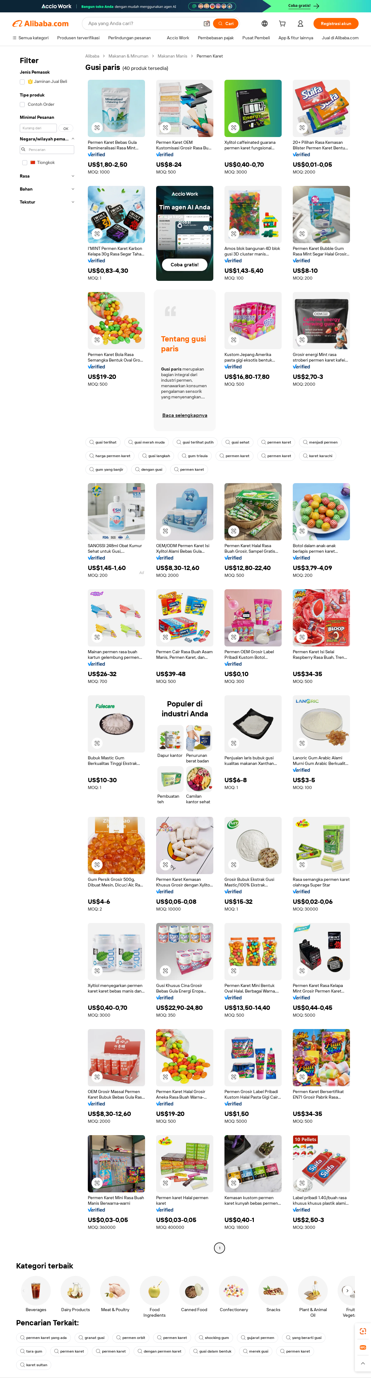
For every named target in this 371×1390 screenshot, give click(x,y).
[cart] (283, 24)
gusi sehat (237, 442)
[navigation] (47, 652)
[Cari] (225, 23)
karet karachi (317, 455)
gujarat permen (257, 1337)
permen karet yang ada (43, 1337)
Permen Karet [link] (210, 56)
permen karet (276, 442)
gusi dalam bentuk (212, 1351)
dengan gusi (148, 469)
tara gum (31, 1351)
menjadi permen (320, 442)
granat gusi (91, 1337)
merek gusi (255, 1351)
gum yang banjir (106, 469)
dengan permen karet (159, 1351)
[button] (207, 23)
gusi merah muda (146, 442)
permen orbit (130, 1337)
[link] (363, 1331)
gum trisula (195, 455)
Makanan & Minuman (128, 56)
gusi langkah (156, 455)
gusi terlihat (103, 442)
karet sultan (33, 1364)
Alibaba (92, 56)
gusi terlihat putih (195, 442)
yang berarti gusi (304, 1337)
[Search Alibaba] (143, 23)
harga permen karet (109, 455)
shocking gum (214, 1337)
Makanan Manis (172, 56)
